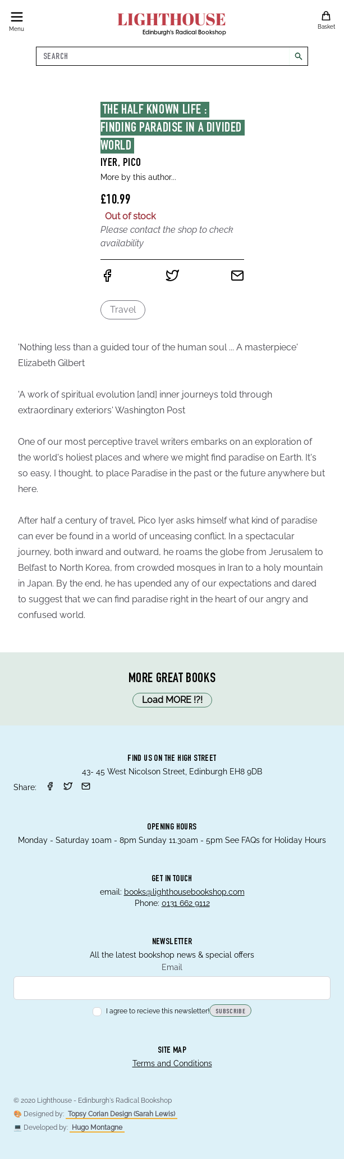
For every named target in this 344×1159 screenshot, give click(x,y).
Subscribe (230, 1011)
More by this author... (138, 177)
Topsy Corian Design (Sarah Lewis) (121, 1114)
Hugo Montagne (97, 1127)
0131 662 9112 (186, 903)
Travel (123, 309)
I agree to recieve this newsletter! (151, 1011)
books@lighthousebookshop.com (184, 891)
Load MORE (172, 700)
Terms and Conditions (172, 1063)
